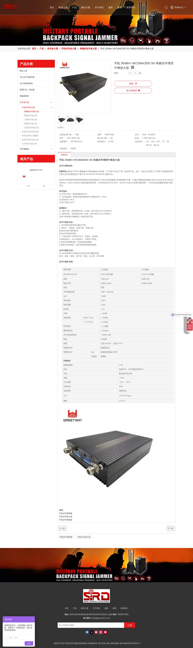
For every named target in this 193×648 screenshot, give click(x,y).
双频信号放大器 (30, 115)
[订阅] (129, 625)
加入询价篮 (133, 90)
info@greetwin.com (101, 618)
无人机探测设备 (26, 83)
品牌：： (101, 134)
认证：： (138, 134)
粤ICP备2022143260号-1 (129, 643)
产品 (74, 7)
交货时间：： (103, 141)
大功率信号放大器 (29, 143)
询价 (133, 83)
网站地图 (114, 643)
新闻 (120, 7)
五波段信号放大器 (31, 127)
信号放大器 (24, 102)
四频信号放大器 (30, 123)
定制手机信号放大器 (30, 139)
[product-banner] (96, 565)
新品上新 (63, 7)
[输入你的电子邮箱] (90, 625)
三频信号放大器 (30, 119)
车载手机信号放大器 (30, 131)
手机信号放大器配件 (30, 135)
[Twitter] (91, 632)
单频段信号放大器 (31, 111)
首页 (52, 7)
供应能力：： (65, 148)
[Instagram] (100, 632)
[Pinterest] (105, 632)
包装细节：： (65, 141)
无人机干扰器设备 (27, 77)
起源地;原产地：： (67, 134)
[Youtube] (96, 632)
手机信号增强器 (65, 513)
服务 (110, 7)
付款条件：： (140, 141)
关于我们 (99, 7)
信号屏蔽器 (24, 149)
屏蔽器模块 (24, 96)
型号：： (63, 138)
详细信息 (64, 154)
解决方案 (85, 7)
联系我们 (131, 7)
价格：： (138, 138)
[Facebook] (87, 632)
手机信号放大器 (28, 107)
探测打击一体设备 (27, 89)
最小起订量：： (103, 138)
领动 (108, 643)
